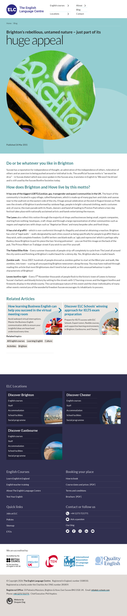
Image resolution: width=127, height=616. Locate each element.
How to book (72, 479)
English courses (58, 5)
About (79, 5)
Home (9, 24)
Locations (55, 14)
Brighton (34, 347)
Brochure (70, 497)
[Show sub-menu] (68, 6)
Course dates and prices (78, 485)
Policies (10, 520)
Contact (80, 14)
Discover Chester (79, 396)
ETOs (9, 533)
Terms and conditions (77, 491)
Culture (11, 347)
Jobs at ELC (12, 514)
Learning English (36, 342)
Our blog (70, 526)
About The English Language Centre (24, 491)
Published (16, 145)
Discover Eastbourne (23, 432)
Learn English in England (18, 479)
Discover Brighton (21, 396)
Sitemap (10, 526)
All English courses (16, 342)
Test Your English (15, 497)
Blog (78, 9)
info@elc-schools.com (101, 591)
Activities (22, 347)
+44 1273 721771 (21, 595)
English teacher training (18, 485)
